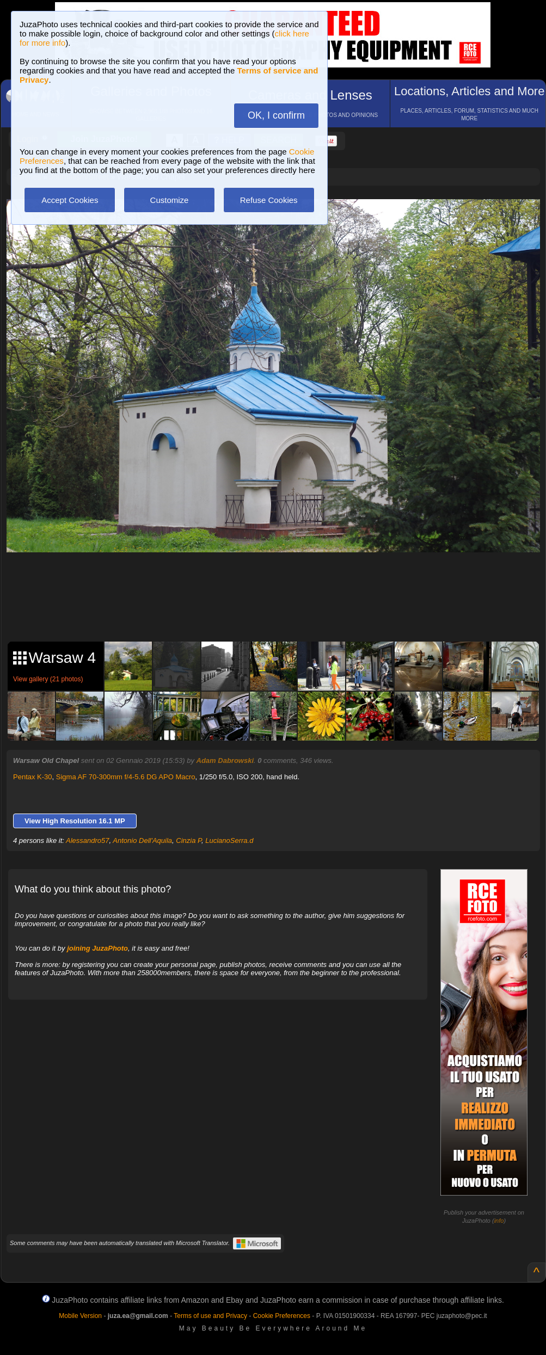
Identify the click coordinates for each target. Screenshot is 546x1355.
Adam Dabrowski (225, 760)
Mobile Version (80, 1316)
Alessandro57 (87, 840)
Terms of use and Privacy (210, 1316)
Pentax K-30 (32, 777)
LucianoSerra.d (229, 840)
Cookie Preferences (281, 1316)
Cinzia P (188, 840)
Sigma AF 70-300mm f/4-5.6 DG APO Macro (125, 777)
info (499, 1220)
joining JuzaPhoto (97, 948)
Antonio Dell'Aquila (142, 840)
